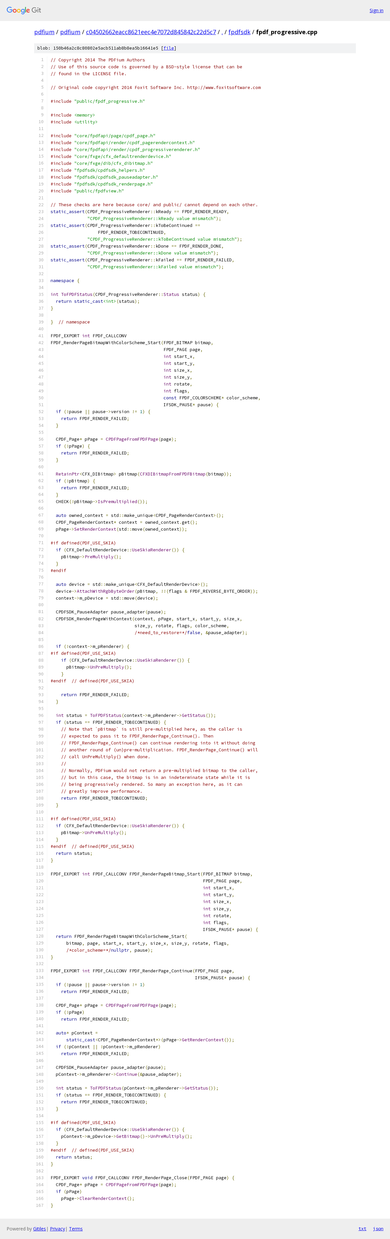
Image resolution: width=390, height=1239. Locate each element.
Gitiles (39, 1229)
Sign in (376, 10)
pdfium (44, 32)
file (168, 48)
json (378, 1228)
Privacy (57, 1229)
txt (362, 1228)
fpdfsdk (239, 32)
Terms (76, 1229)
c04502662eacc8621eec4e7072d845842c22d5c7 (151, 32)
